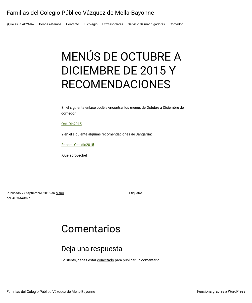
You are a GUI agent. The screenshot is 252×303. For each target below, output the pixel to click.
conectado (105, 260)
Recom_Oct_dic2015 (77, 145)
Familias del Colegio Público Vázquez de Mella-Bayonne (80, 12)
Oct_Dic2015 (71, 124)
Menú (60, 193)
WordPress (236, 291)
